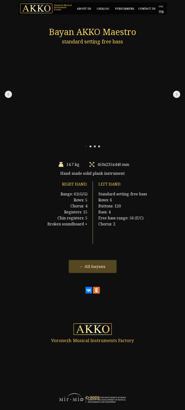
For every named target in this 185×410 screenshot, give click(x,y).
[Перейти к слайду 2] (90, 146)
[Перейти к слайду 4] (99, 146)
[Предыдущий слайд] (8, 94)
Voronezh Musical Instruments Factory (63, 7)
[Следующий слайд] (176, 94)
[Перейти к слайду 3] (95, 146)
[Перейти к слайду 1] (86, 146)
